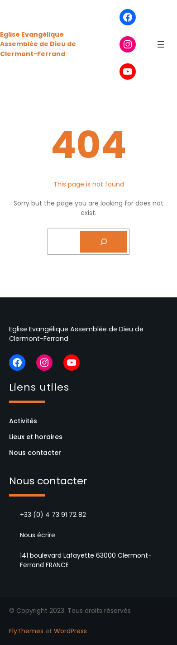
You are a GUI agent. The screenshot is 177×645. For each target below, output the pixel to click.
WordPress (70, 630)
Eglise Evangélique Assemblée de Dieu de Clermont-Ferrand (38, 44)
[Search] (103, 242)
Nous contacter (35, 452)
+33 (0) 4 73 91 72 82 (53, 514)
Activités (23, 420)
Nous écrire (37, 535)
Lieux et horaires (35, 436)
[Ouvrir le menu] (160, 44)
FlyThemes (26, 630)
